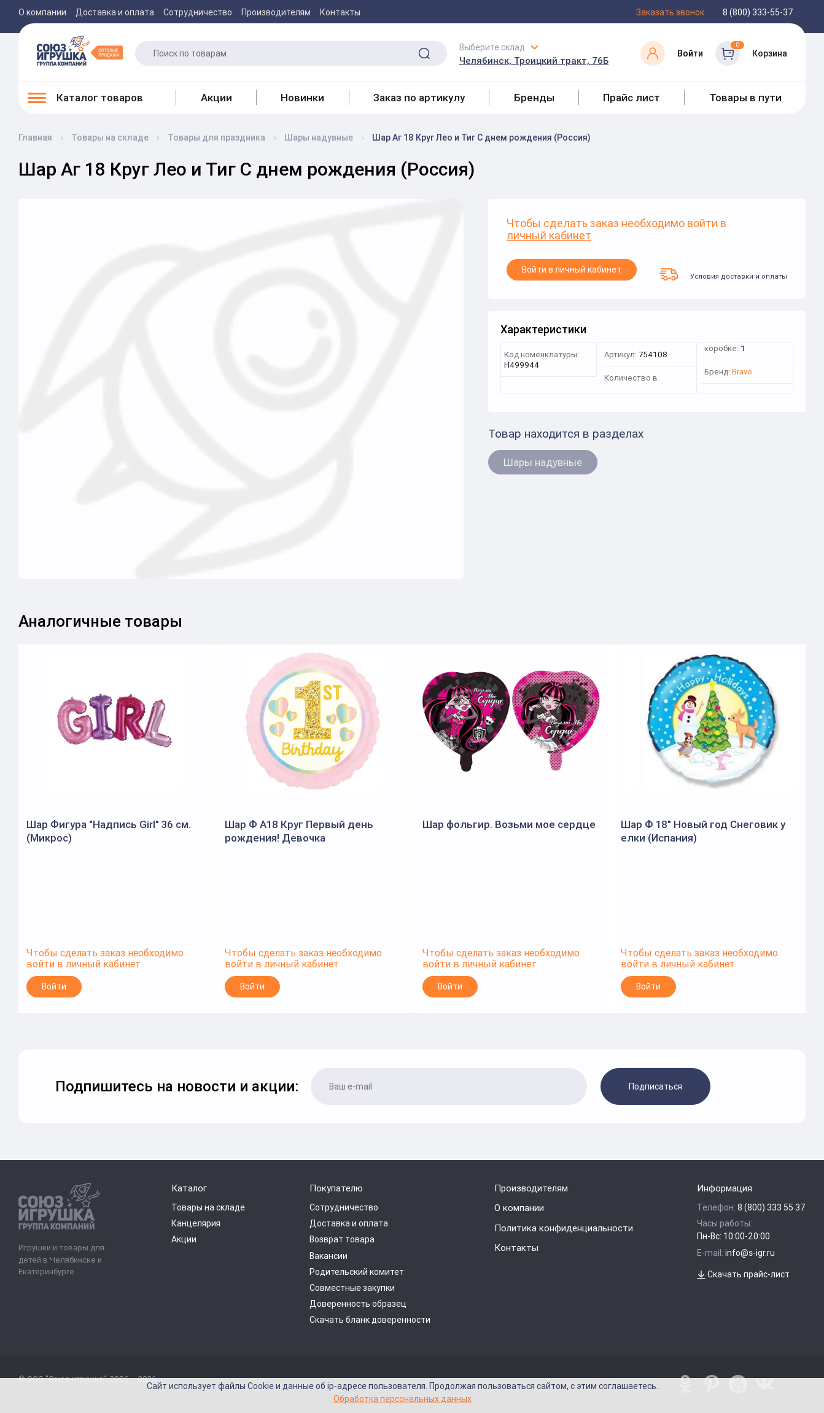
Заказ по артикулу (419, 97)
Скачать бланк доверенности (369, 1320)
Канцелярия (195, 1223)
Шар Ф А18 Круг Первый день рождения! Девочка (299, 831)
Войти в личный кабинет (571, 269)
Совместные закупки (352, 1288)
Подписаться (655, 1086)
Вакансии (328, 1256)
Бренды (534, 97)
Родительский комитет (356, 1272)
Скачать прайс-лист (743, 1274)
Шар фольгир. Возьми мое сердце (509, 824)
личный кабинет (549, 236)
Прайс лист (631, 97)
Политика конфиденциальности (563, 1228)
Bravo (742, 372)
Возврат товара (342, 1239)
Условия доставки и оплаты (723, 274)
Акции (216, 97)
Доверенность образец (357, 1304)
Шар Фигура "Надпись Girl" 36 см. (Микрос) (108, 831)
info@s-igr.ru (750, 1253)
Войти (54, 986)
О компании (42, 12)
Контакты (340, 12)
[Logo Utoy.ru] (80, 50)
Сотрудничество (197, 12)
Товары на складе (208, 1207)
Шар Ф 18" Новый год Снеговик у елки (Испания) (703, 831)
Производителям (276, 12)
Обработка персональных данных (402, 1398)
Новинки (302, 97)
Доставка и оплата (115, 12)
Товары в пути (745, 97)
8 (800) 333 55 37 (771, 1207)
